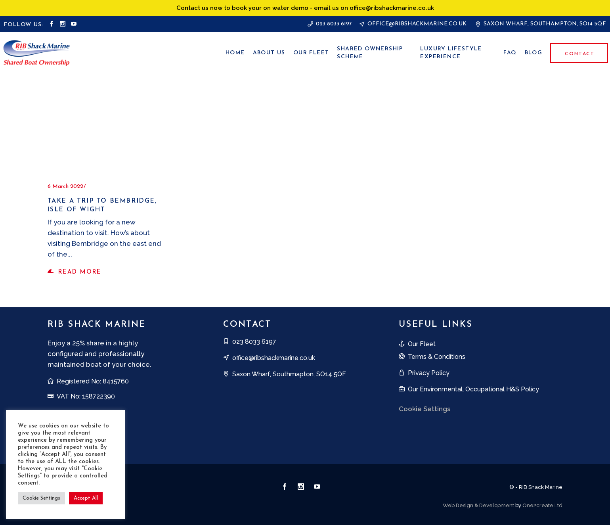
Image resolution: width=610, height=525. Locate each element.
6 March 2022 (65, 187)
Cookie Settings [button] (41, 498)
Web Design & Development (478, 505)
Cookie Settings (424, 409)
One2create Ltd (542, 505)
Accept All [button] (86, 498)
